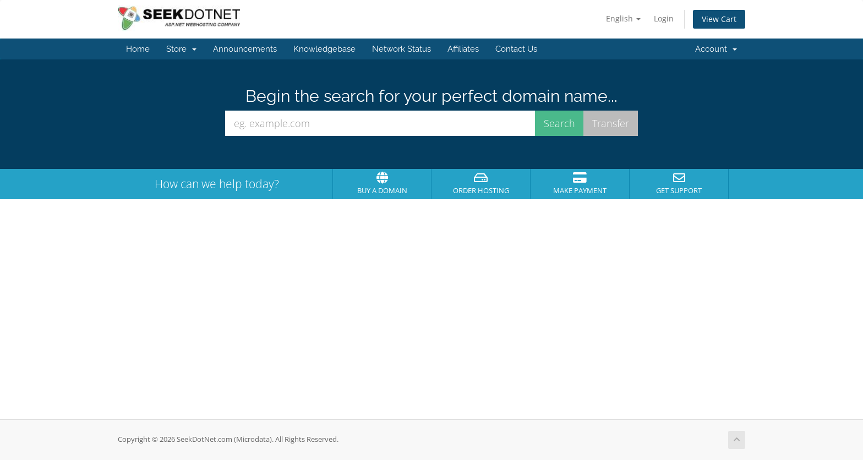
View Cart (719, 19)
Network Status (401, 49)
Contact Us (516, 49)
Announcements (245, 49)
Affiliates (463, 49)
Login (664, 18)
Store (181, 49)
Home (138, 49)
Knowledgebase (324, 49)
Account (716, 49)
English (623, 18)
